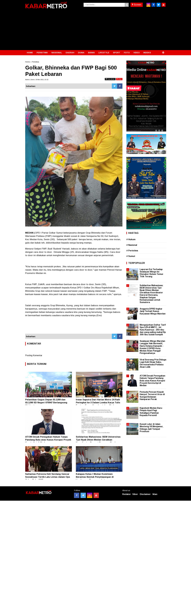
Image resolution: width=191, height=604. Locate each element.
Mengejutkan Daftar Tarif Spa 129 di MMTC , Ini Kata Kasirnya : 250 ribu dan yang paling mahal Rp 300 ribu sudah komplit (153, 330)
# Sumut (130, 256)
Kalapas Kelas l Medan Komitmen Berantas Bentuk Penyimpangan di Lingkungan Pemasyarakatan (95, 477)
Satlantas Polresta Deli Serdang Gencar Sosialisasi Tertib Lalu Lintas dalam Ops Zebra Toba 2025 (47, 477)
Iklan (155, 494)
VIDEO (136, 52)
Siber (135, 494)
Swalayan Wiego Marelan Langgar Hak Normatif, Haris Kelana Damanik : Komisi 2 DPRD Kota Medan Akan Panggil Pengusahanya (152, 347)
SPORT (116, 52)
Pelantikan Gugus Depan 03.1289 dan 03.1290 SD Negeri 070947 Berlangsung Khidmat (46, 402)
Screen (136, 4)
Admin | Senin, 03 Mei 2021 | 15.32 (36, 79)
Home (27, 62)
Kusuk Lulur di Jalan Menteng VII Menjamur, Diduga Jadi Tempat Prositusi (151, 428)
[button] (163, 51)
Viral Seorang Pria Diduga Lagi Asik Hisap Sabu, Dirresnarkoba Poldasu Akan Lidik (153, 363)
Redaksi (126, 494)
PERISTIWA (42, 52)
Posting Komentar (33, 355)
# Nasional (131, 245)
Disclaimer (145, 494)
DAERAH (70, 52)
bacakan (110, 79)
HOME (30, 52)
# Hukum (130, 239)
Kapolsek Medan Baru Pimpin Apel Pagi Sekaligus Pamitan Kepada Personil (151, 411)
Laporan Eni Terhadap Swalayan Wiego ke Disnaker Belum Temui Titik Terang (151, 273)
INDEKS (147, 52)
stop (119, 79)
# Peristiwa (132, 250)
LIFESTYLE (103, 52)
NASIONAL (56, 52)
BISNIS (91, 52)
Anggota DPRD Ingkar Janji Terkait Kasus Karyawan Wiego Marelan (153, 311)
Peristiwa (35, 62)
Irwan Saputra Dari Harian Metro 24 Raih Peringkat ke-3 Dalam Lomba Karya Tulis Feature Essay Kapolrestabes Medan (98, 402)
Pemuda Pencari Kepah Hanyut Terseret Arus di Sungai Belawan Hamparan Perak (152, 395)
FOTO (127, 52)
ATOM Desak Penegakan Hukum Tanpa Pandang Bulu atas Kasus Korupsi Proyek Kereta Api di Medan (48, 440)
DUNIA (81, 52)
